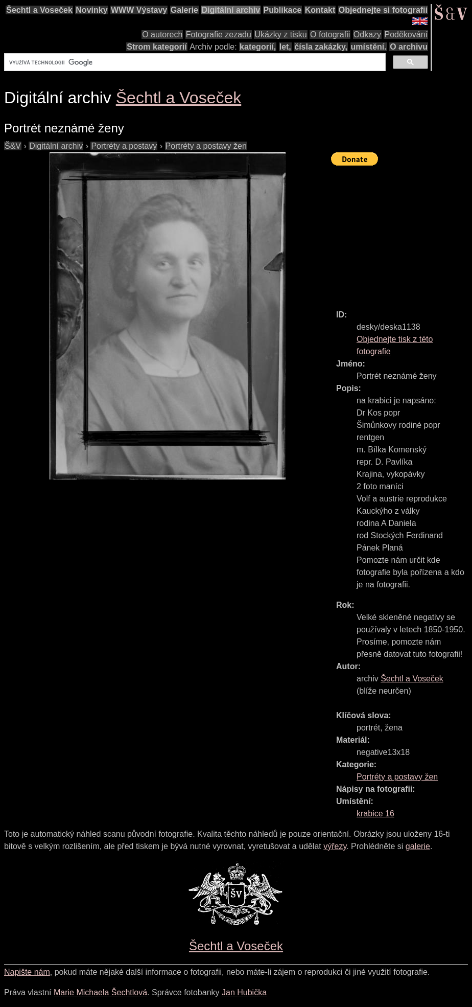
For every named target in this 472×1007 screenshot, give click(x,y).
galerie (418, 846)
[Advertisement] (401, 233)
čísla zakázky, (320, 46)
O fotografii (330, 34)
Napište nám (27, 972)
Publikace (283, 10)
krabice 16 (375, 813)
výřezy (334, 846)
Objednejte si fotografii (383, 10)
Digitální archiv (230, 10)
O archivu (409, 46)
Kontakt (320, 10)
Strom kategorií (156, 46)
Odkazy (367, 34)
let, (285, 46)
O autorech (162, 34)
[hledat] (194, 62)
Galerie (184, 10)
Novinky (91, 10)
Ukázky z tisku (280, 34)
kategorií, (258, 46)
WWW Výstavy (139, 10)
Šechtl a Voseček (39, 10)
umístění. (369, 46)
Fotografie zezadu (218, 34)
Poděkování (406, 34)
